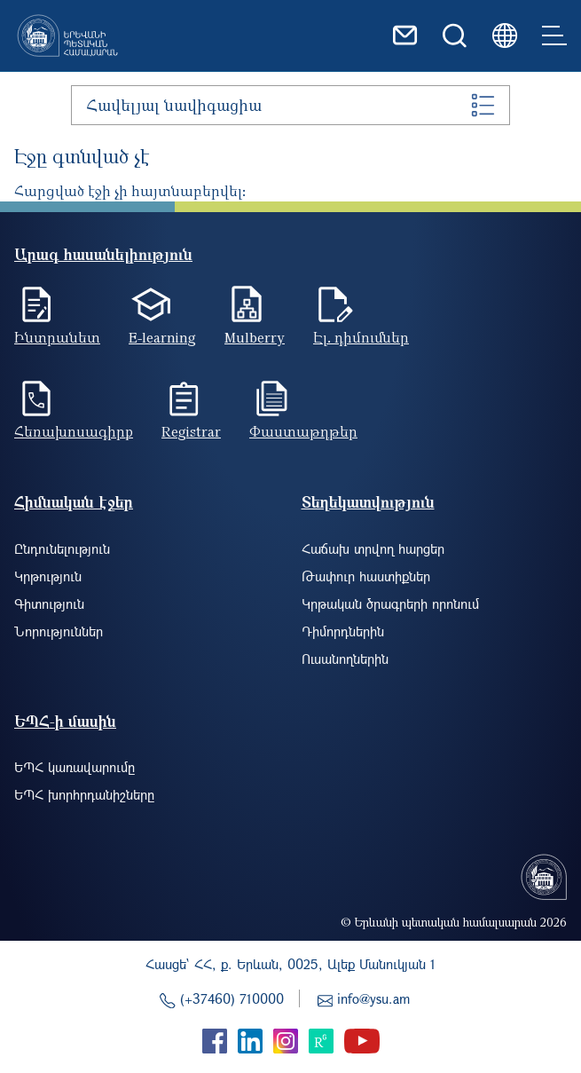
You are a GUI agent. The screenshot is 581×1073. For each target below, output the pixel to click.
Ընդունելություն (62, 548)
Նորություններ (58, 631)
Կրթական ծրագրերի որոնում (390, 603)
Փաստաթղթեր (303, 431)
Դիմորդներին (343, 631)
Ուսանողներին (345, 658)
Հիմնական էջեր (73, 502)
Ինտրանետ (57, 337)
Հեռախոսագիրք (73, 431)
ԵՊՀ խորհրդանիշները (84, 794)
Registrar (191, 431)
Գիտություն (49, 603)
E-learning (162, 337)
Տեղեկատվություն (368, 502)
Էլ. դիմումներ (361, 337)
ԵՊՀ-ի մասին (65, 721)
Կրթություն (48, 576)
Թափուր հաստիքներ (366, 576)
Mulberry (254, 337)
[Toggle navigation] (554, 35)
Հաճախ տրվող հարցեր (373, 548)
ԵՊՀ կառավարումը (74, 767)
